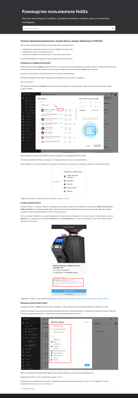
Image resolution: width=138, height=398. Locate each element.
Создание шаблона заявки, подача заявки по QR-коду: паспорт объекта (83, 299)
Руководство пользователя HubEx (55, 11)
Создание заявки (63, 198)
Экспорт (59, 377)
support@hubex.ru (47, 384)
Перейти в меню (29, 389)
